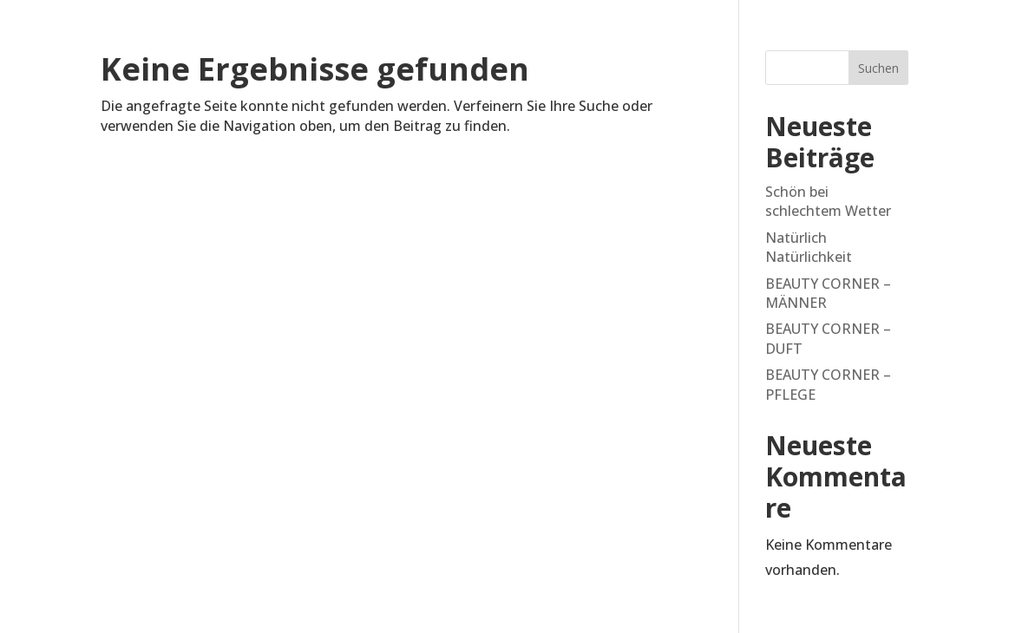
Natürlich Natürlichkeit (808, 247)
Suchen (878, 68)
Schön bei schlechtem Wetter (828, 201)
